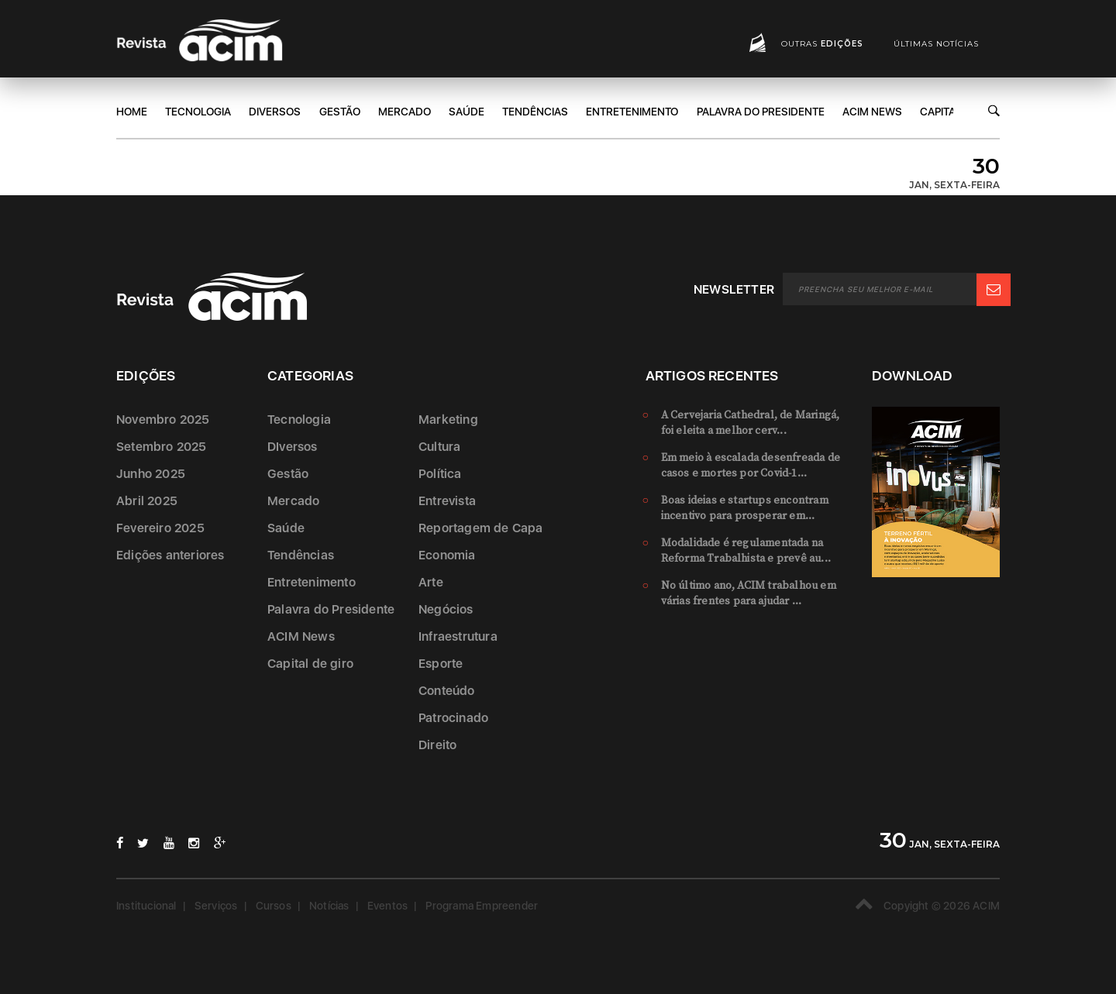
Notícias (329, 905)
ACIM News (872, 111)
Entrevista (447, 501)
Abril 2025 (146, 501)
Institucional (146, 905)
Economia (447, 555)
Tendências (535, 111)
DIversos (275, 111)
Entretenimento (632, 111)
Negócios (446, 609)
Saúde (466, 111)
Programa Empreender (481, 905)
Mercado (404, 111)
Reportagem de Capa (480, 528)
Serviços (216, 905)
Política (440, 473)
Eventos (387, 905)
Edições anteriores (170, 555)
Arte (430, 582)
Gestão (339, 111)
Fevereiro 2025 (160, 528)
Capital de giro (310, 663)
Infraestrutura (458, 636)
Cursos (273, 905)
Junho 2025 (150, 473)
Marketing (448, 419)
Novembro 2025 (163, 419)
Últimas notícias (936, 44)
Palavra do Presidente (761, 111)
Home (131, 111)
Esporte (440, 663)
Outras (822, 44)
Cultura (439, 446)
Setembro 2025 (161, 446)
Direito (437, 745)
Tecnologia (198, 111)
